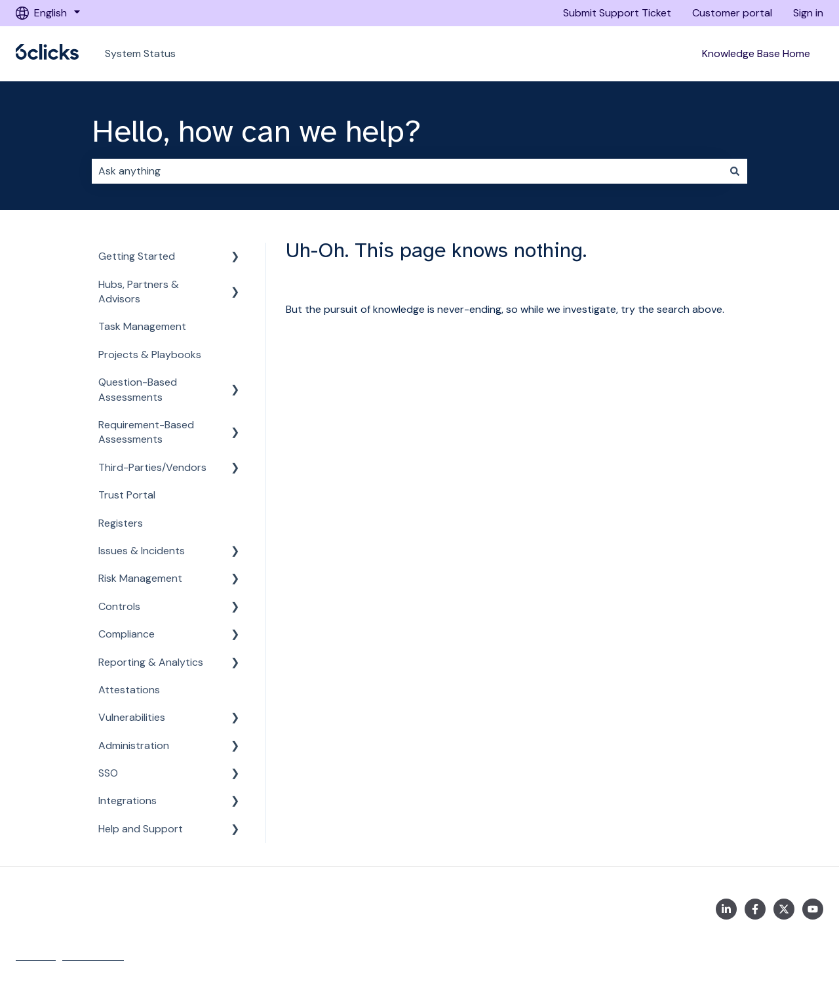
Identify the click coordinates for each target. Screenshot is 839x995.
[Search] (734, 171)
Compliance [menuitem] (126, 634)
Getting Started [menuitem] (136, 256)
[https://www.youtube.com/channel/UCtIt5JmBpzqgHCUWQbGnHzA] (812, 909)
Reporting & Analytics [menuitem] (150, 662)
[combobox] (407, 171)
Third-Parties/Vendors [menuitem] (152, 467)
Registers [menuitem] (120, 523)
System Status (140, 53)
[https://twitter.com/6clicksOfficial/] (783, 909)
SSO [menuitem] (108, 773)
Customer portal (732, 13)
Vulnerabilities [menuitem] (131, 717)
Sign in (808, 13)
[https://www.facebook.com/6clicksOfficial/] (755, 909)
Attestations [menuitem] (129, 690)
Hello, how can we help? (256, 131)
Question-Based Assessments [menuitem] (137, 389)
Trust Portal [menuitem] (126, 495)
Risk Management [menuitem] (140, 578)
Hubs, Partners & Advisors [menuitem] (138, 291)
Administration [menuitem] (133, 745)
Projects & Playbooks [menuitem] (149, 354)
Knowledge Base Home (756, 53)
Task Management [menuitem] (142, 326)
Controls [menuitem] (119, 606)
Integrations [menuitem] (127, 800)
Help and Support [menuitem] (140, 829)
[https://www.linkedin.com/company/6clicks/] (726, 909)
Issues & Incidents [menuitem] (141, 551)
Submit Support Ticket (617, 13)
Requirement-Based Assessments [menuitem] (146, 432)
